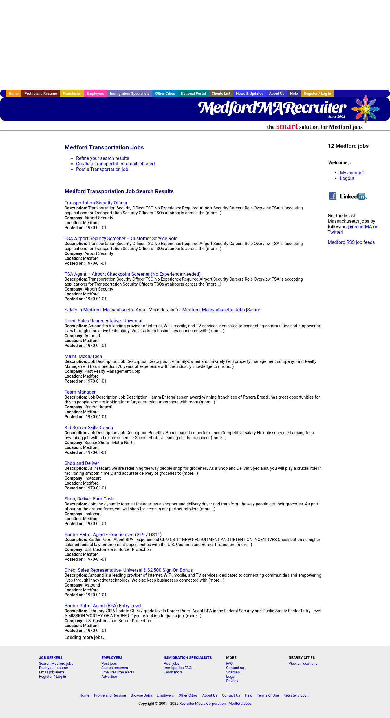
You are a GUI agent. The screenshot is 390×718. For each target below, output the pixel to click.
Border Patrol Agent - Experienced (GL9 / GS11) (113, 534)
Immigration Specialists (129, 93)
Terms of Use (268, 695)
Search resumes (114, 668)
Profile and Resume (40, 93)
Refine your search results (102, 158)
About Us (276, 93)
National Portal (193, 93)
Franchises (72, 93)
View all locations (303, 663)
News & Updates (249, 93)
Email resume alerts (117, 672)
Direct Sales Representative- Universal (103, 321)
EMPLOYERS (111, 657)
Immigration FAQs (178, 668)
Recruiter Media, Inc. (368, 112)
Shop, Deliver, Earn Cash (89, 499)
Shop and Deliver (82, 463)
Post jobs (109, 663)
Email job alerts (52, 672)
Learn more (173, 672)
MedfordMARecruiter (271, 107)
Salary (253, 310)
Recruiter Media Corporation (203, 703)
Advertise (109, 676)
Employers (95, 93)
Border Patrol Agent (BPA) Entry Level (103, 606)
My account (352, 173)
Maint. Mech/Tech (83, 356)
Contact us (235, 668)
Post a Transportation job (102, 169)
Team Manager (80, 392)
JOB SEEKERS (51, 657)
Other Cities (165, 93)
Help (294, 93)
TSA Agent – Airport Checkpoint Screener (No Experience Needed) (133, 274)
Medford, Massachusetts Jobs (213, 310)
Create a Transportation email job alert (115, 164)
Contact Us (231, 695)
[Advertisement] (195, 44)
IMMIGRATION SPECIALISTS (188, 657)
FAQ (229, 663)
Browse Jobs (141, 695)
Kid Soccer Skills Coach (89, 427)
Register (46, 676)
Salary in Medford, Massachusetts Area (105, 310)
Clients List (221, 93)
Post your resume (53, 668)
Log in (61, 676)
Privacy (232, 681)
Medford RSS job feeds (351, 242)
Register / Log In (317, 93)
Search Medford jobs (56, 663)
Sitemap (233, 672)
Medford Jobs (240, 703)
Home (14, 93)
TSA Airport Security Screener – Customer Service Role (121, 238)
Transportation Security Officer (96, 203)
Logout (347, 178)
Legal (230, 676)
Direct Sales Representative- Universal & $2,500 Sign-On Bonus (129, 570)
